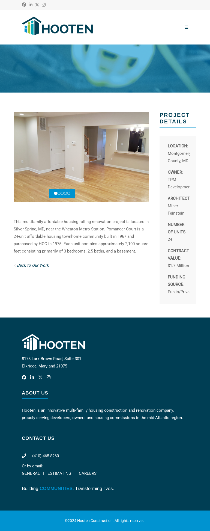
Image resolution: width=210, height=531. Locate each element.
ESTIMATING (59, 473)
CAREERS (88, 473)
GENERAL (31, 473)
